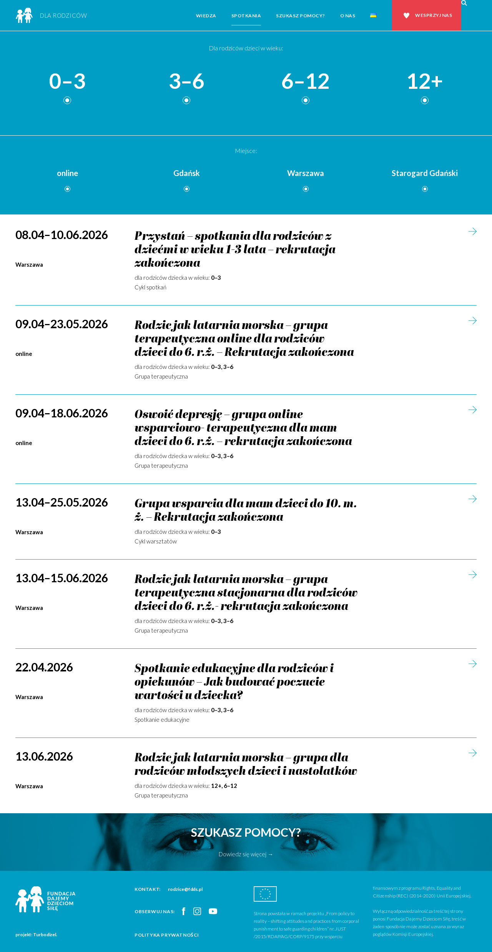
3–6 (186, 81)
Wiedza (206, 15)
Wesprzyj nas (433, 15)
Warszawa (305, 173)
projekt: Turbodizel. (36, 934)
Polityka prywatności (167, 935)
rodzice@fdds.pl (185, 889)
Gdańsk (186, 173)
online (67, 173)
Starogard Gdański (425, 173)
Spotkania (246, 15)
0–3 (67, 81)
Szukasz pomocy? (300, 15)
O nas (348, 15)
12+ (424, 81)
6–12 (305, 81)
